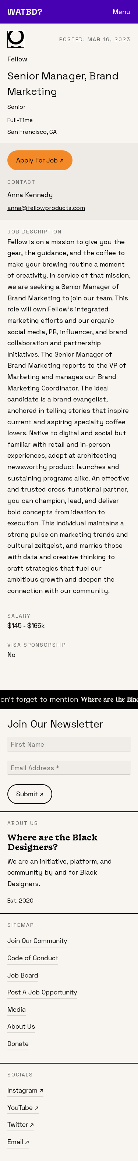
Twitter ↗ (20, 1124)
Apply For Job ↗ (40, 160)
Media (16, 1009)
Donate (18, 1043)
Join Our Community (37, 940)
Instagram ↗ (25, 1090)
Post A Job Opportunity (42, 992)
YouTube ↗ (23, 1107)
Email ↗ (18, 1142)
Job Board (22, 975)
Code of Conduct (32, 958)
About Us (21, 1026)
